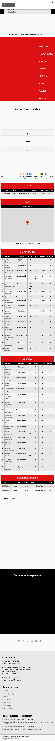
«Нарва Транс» (46, 54)
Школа (42, 69)
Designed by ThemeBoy (10, 739)
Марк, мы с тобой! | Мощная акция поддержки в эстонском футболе (28, 722)
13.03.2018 (5, 486)
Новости (44, 46)
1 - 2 (26, 486)
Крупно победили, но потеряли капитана (18, 729)
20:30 (50, 486)
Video (5, 499)
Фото (13, 499)
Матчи (42, 61)
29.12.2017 (5, 490)
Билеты (43, 76)
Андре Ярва (9, 388)
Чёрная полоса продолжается (14, 719)
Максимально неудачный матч (15, 726)
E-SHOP (44, 98)
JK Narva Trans (13, 34)
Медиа (42, 91)
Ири (6, 297)
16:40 (50, 490)
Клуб (41, 83)
